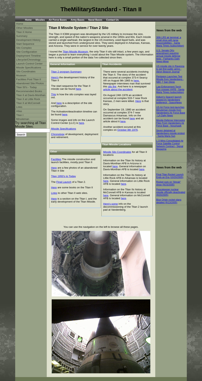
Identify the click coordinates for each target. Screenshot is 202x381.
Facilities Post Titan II (28, 79)
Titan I (19, 115)
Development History (28, 39)
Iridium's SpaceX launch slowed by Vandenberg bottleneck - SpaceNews (169, 100)
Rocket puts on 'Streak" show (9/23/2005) (168, 183)
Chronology (58, 134)
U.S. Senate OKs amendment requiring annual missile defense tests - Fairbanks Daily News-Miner (168, 56)
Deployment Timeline (28, 55)
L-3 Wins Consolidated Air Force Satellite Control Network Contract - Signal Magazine (169, 144)
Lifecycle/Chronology (28, 59)
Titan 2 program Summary (66, 71)
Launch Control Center (29, 63)
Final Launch (63, 181)
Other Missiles (24, 27)
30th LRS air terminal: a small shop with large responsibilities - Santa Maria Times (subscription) (170, 41)
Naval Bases (95, 20)
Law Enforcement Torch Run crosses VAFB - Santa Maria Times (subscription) (170, 89)
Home (28, 20)
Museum (21, 75)
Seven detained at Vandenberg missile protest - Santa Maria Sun (170, 133)
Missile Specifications (63, 128)
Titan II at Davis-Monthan (30, 95)
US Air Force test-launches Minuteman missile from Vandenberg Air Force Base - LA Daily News (170, 111)
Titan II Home (24, 32)
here (78, 88)
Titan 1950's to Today (63, 176)
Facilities (56, 159)
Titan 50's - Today (26, 87)
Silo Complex (24, 47)
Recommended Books (29, 91)
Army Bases (77, 20)
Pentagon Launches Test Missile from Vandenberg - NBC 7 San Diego (170, 79)
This (53, 94)
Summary (21, 36)
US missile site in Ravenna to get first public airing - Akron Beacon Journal (170, 69)
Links (54, 192)
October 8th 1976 (127, 129)
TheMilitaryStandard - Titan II (100, 9)
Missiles (40, 20)
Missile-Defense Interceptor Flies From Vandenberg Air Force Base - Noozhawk (170, 123)
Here (54, 167)
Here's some (110, 203)
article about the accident (117, 89)
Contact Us (112, 20)
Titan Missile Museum (75, 51)
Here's (55, 77)
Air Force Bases (58, 20)
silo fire (112, 86)
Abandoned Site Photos (30, 83)
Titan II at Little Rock (28, 99)
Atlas (19, 111)
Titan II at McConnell (28, 103)
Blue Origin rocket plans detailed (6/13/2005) (168, 201)
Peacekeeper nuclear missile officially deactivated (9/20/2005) (170, 192)
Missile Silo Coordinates (117, 151)
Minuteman (22, 119)
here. (136, 80)
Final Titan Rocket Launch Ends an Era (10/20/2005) (170, 176)
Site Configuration (26, 51)
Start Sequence (25, 43)
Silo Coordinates (26, 71)
